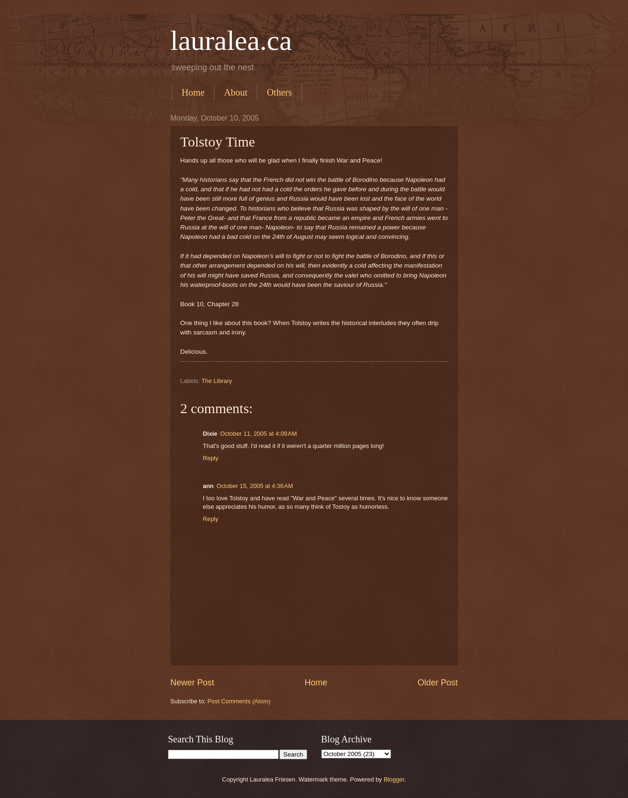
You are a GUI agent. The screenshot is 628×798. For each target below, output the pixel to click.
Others (279, 92)
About (235, 92)
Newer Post (192, 682)
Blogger (393, 779)
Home (193, 92)
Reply (211, 458)
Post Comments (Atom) (238, 701)
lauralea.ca (231, 40)
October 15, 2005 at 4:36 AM (254, 485)
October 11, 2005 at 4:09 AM (258, 433)
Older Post (437, 682)
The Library (216, 380)
